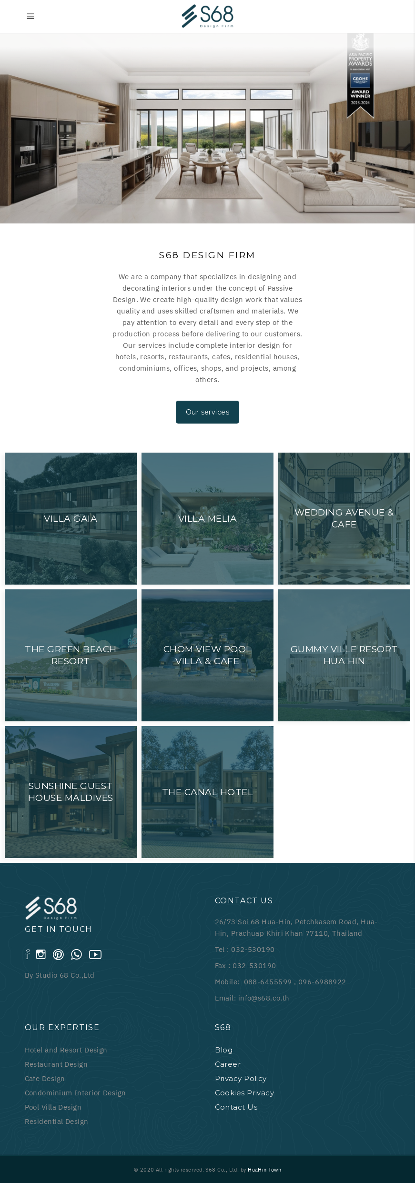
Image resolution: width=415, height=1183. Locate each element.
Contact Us (236, 1107)
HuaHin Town (264, 1169)
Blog (224, 1049)
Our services (207, 412)
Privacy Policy (241, 1078)
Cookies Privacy (244, 1092)
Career (228, 1064)
